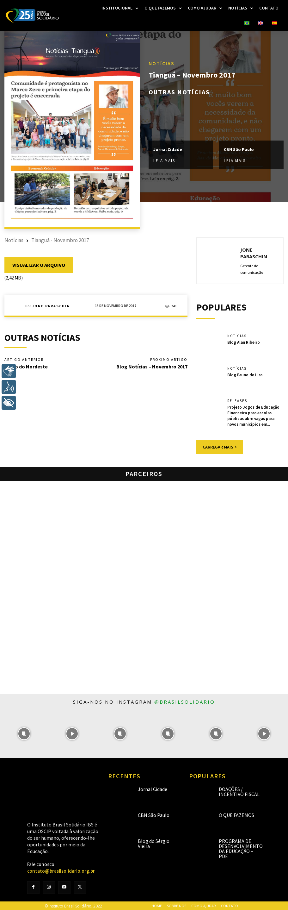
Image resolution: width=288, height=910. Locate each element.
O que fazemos (236, 814)
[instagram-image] (24, 733)
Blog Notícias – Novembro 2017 (151, 366)
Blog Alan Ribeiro (243, 342)
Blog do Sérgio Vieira (153, 843)
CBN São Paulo (239, 149)
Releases (237, 401)
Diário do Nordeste (26, 366)
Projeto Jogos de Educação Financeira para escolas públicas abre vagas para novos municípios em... (253, 415)
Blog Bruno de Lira (244, 374)
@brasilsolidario (184, 701)
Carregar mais (219, 446)
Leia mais (164, 161)
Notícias (162, 63)
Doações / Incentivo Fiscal (239, 791)
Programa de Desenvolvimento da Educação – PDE (241, 848)
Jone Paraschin (51, 306)
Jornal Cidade (167, 149)
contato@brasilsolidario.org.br (61, 870)
